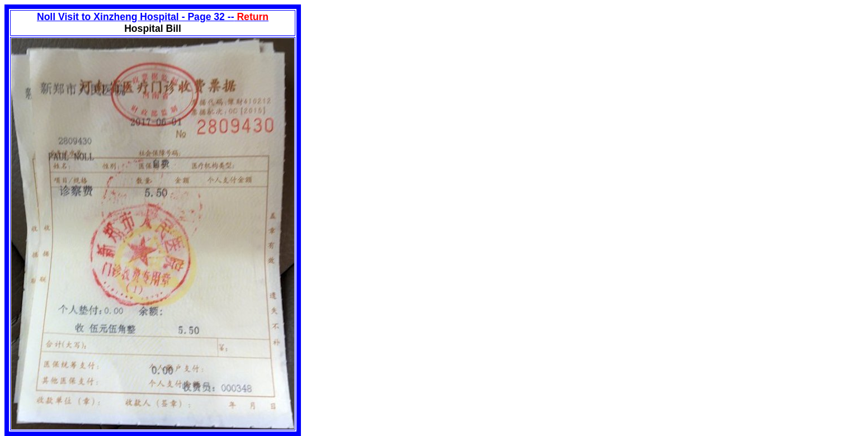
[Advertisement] (395, 82)
